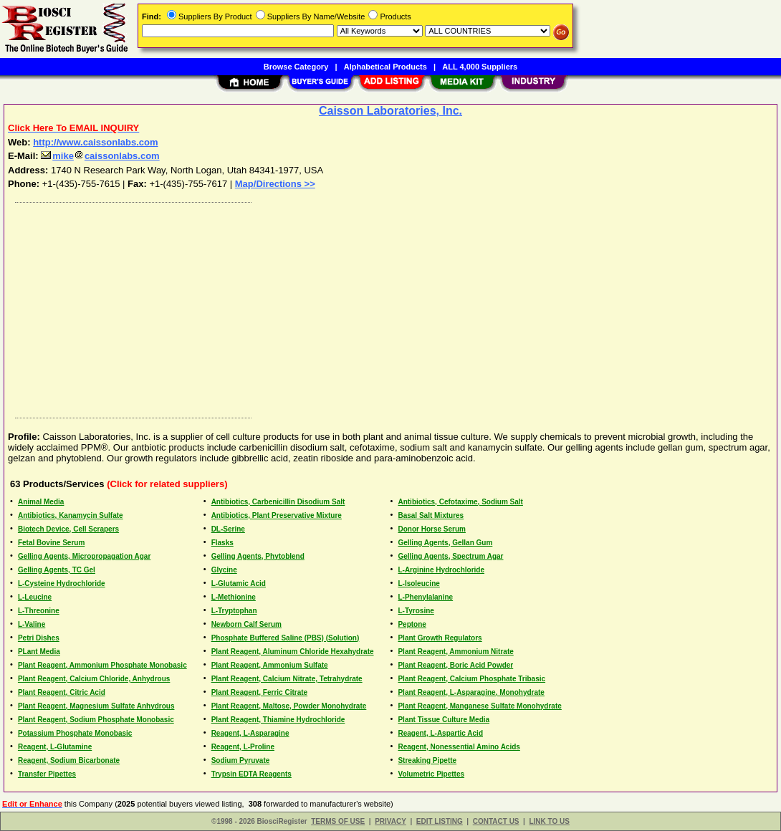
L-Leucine (35, 597)
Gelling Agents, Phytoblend (258, 556)
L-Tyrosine (415, 611)
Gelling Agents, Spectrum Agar (450, 556)
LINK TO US (549, 821)
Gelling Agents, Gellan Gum (445, 543)
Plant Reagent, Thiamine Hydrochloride (278, 720)
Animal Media (41, 502)
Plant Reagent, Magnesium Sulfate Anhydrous (96, 706)
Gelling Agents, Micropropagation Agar (84, 556)
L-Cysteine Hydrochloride (61, 583)
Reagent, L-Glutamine (55, 747)
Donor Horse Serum (431, 529)
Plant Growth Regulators (439, 638)
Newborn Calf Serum (246, 624)
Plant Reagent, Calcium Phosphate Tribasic (471, 679)
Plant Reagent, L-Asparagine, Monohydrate (471, 692)
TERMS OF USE (338, 821)
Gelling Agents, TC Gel (56, 570)
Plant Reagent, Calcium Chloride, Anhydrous (94, 679)
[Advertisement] (391, 306)
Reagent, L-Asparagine (250, 733)
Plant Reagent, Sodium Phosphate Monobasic (96, 720)
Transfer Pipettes (47, 774)
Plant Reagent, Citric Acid (61, 692)
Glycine (224, 570)
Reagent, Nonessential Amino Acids (458, 747)
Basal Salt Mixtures (431, 515)
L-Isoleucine (418, 583)
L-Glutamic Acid (238, 583)
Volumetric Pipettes (431, 774)
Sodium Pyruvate (240, 760)
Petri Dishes (38, 638)
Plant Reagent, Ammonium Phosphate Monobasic (102, 665)
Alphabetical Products (385, 66)
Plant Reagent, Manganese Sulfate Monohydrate (479, 706)
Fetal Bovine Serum (51, 543)
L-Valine (31, 624)
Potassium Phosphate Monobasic (75, 733)
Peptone (412, 624)
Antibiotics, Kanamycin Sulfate (70, 515)
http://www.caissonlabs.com (95, 142)
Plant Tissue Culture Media (443, 720)
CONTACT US (496, 821)
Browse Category (296, 66)
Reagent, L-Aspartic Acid (440, 733)
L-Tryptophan (234, 611)
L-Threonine (38, 611)
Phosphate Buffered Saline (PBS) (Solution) (285, 638)
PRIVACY (390, 821)
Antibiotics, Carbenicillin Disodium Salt (278, 502)
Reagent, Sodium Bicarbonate (69, 760)
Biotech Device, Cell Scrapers (68, 529)
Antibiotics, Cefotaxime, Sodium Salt (460, 502)
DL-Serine (228, 529)
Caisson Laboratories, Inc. (390, 111)
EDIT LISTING (439, 821)
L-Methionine (233, 597)
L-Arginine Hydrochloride (441, 570)
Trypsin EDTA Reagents (251, 774)
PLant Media (39, 651)
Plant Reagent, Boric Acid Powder (455, 665)
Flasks (222, 543)
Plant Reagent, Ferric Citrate (259, 692)
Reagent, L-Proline (242, 747)
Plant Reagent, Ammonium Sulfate (269, 665)
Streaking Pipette (427, 760)
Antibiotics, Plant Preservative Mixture (276, 515)
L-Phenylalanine (425, 597)
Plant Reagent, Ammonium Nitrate (455, 651)
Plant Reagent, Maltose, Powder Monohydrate (289, 706)
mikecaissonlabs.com (100, 155)
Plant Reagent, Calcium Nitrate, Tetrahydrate (287, 679)
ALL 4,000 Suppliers (479, 66)
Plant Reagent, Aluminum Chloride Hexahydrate (292, 651)
